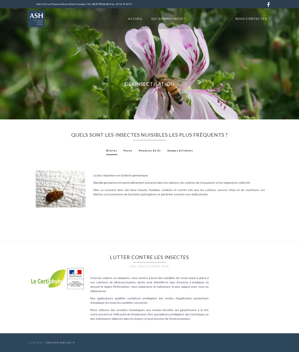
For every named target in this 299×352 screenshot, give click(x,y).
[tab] (111, 150)
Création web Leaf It (60, 342)
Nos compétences (210, 18)
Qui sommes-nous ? (168, 18)
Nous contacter (251, 18)
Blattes (111, 150)
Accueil (135, 18)
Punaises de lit (150, 150)
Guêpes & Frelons (180, 150)
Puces (128, 150)
